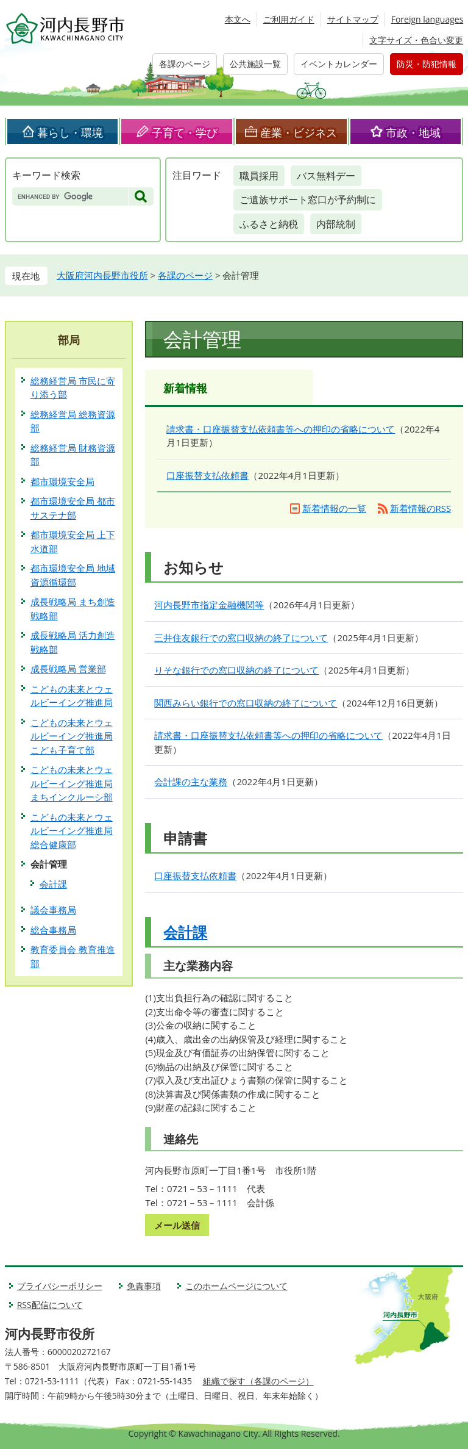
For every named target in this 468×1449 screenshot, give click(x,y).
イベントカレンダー (338, 64)
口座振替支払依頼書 (207, 475)
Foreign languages (427, 19)
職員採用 (258, 175)
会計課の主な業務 (190, 781)
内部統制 (335, 224)
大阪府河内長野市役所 (102, 275)
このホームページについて (236, 1286)
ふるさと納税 (268, 224)
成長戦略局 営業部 (68, 669)
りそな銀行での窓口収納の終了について (236, 670)
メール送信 (177, 1225)
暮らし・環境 (70, 132)
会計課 (185, 932)
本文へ (237, 19)
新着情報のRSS (421, 508)
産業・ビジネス (298, 132)
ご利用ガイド (288, 19)
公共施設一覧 (255, 64)
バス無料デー (326, 175)
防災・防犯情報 (426, 64)
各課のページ (184, 64)
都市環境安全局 (62, 481)
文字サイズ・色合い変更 (416, 40)
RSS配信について (50, 1305)
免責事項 (144, 1286)
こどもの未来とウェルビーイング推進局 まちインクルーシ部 (71, 783)
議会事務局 (53, 910)
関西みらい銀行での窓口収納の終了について (245, 703)
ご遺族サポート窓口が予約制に (307, 199)
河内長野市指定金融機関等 (209, 605)
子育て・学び (185, 132)
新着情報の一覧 (334, 508)
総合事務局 (53, 930)
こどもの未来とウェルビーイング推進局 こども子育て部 (71, 736)
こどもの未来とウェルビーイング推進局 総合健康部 (71, 830)
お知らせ (193, 567)
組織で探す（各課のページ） (258, 1381)
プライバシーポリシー (59, 1286)
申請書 (185, 838)
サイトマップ (352, 19)
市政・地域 (413, 132)
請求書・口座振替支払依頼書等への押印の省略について (280, 429)
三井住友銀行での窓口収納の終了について (241, 637)
